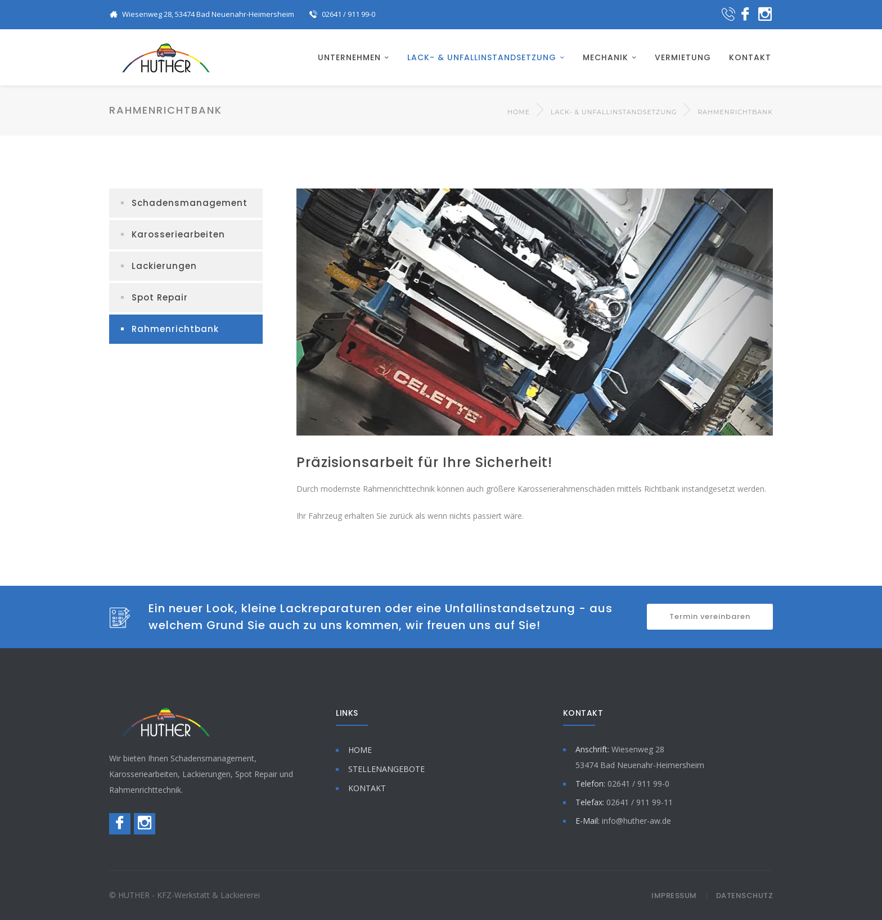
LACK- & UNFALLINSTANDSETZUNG (481, 57)
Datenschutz (744, 895)
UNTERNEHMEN (349, 57)
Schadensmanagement (190, 203)
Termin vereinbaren (709, 616)
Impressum (674, 895)
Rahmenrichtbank (175, 329)
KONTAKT (750, 57)
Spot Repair (160, 297)
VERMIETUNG (683, 57)
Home (518, 112)
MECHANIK (605, 57)
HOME (360, 749)
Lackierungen (164, 266)
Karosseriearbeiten (178, 234)
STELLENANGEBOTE (386, 769)
